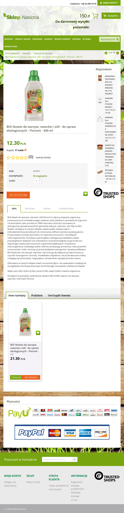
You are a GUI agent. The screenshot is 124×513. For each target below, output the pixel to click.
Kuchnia (76, 39)
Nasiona (8, 39)
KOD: (11, 171)
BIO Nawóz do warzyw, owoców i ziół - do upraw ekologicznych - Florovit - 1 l (24, 349)
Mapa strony (33, 482)
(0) (31, 156)
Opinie (46, 208)
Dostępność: (16, 175)
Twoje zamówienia (59, 485)
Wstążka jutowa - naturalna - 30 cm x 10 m (110, 176)
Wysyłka (30, 208)
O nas (74, 499)
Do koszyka (18, 195)
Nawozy (48, 39)
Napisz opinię (43, 157)
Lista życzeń (55, 489)
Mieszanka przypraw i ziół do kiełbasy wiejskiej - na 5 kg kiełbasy (110, 85)
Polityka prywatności (77, 487)
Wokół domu (10, 46)
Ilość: (12, 180)
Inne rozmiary (17, 295)
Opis (14, 208)
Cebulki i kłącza (23, 39)
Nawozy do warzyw (43, 53)
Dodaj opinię (66, 208)
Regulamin (77, 482)
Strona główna (12, 53)
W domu (87, 39)
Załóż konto (10, 485)
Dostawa (75, 492)
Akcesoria (37, 39)
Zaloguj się (10, 482)
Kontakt (75, 496)
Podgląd (16, 377)
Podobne (36, 295)
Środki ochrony (62, 39)
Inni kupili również (59, 295)
